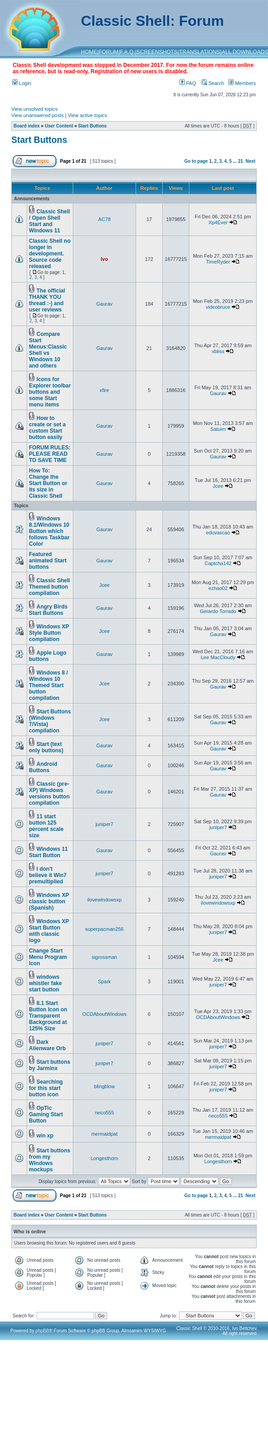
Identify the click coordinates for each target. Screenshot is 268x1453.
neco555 (104, 1112)
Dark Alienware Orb (47, 1045)
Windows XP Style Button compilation (49, 632)
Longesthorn (104, 1158)
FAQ (187, 83)
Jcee (218, 486)
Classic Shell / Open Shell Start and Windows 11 (49, 221)
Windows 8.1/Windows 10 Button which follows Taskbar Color (49, 531)
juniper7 (104, 824)
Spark (104, 981)
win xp (45, 1135)
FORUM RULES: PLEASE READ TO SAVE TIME (50, 453)
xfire (104, 390)
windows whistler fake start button (45, 983)
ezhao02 (217, 588)
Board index (27, 125)
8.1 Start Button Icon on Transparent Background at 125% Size (48, 1016)
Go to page (196, 161)
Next (250, 161)
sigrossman (104, 957)
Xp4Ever (217, 222)
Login (21, 83)
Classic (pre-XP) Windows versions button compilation (49, 793)
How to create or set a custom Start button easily (47, 427)
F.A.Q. (127, 52)
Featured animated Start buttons (47, 560)
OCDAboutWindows (104, 1014)
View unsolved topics (34, 109)
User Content (59, 125)
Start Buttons (92, 125)
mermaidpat (104, 1134)
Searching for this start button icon (46, 1088)
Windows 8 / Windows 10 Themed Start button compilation (48, 685)
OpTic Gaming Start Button (46, 1114)
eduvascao (218, 532)
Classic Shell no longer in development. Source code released (50, 253)
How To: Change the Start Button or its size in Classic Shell (48, 483)
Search (213, 83)
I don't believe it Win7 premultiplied (47, 875)
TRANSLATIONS (199, 52)
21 (240, 161)
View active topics (87, 115)
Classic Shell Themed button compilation (49, 586)
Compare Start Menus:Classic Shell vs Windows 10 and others (48, 350)
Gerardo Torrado (218, 611)
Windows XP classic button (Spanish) (49, 901)
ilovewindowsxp (104, 899)
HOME (89, 52)
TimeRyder (218, 261)
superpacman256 (104, 929)
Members (242, 83)
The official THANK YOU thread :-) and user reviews (47, 300)
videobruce (218, 307)
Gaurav (104, 304)
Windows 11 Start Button (48, 852)
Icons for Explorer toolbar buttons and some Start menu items (50, 392)
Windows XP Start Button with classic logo (49, 931)
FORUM (108, 52)
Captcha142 (218, 563)
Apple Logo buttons (47, 656)
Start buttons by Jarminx (49, 1065)
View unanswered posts (37, 115)
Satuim (218, 429)
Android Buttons (43, 767)
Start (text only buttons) (46, 747)
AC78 (104, 219)
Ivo (104, 259)
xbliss (218, 351)
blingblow (104, 1086)
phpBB (42, 1330)
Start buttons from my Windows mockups (49, 1160)
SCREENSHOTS (157, 52)
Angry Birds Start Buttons (48, 610)
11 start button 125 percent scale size (46, 826)
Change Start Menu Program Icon (48, 957)
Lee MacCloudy (218, 657)
